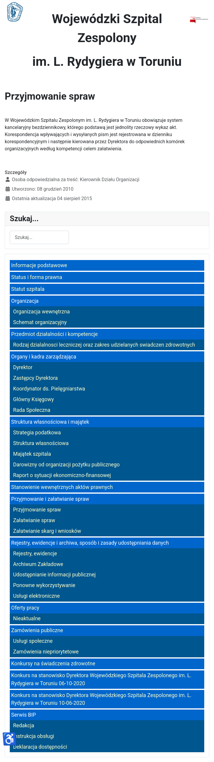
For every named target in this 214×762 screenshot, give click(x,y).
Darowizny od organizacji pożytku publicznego (66, 465)
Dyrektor (23, 367)
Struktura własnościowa (41, 443)
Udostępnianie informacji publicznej (54, 575)
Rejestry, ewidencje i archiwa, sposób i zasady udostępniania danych (90, 543)
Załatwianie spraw (34, 520)
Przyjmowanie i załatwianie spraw (50, 499)
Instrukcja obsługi (33, 736)
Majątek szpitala (32, 454)
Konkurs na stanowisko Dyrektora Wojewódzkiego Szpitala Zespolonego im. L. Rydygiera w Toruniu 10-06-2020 (101, 699)
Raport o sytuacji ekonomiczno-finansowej (62, 475)
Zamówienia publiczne (37, 630)
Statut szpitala (28, 289)
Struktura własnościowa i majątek (50, 422)
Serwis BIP (23, 715)
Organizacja (25, 301)
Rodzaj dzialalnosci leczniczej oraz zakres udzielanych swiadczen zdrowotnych (104, 345)
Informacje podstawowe (39, 265)
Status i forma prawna (36, 277)
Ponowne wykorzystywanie (44, 585)
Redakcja (23, 725)
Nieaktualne (27, 618)
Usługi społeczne (33, 641)
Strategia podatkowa (37, 433)
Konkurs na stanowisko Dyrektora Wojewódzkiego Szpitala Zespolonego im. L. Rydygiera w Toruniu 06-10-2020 (101, 679)
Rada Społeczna (31, 410)
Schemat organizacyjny (40, 322)
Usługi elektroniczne (36, 596)
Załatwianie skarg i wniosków (47, 531)
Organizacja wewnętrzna (41, 312)
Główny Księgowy (33, 399)
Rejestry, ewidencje (35, 554)
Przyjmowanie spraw (37, 510)
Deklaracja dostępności (40, 747)
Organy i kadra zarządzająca (43, 357)
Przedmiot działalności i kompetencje (54, 334)
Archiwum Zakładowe (38, 564)
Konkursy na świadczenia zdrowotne (53, 664)
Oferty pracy (25, 608)
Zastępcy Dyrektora (35, 378)
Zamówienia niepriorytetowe (46, 652)
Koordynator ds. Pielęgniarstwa (49, 389)
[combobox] (39, 237)
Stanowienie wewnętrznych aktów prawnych (62, 487)
